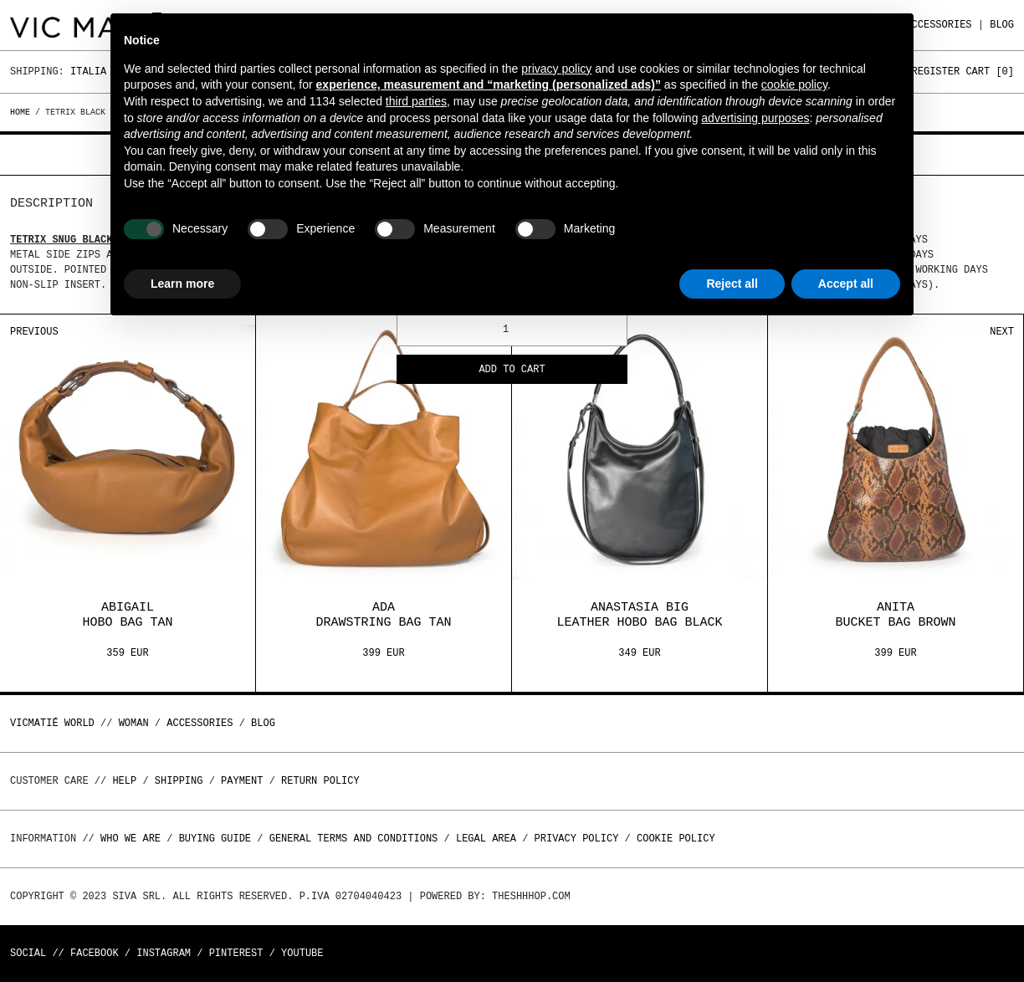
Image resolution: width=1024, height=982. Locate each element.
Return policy (320, 781)
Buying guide (215, 838)
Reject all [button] (731, 283)
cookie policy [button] (794, 84)
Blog (1002, 25)
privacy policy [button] (556, 68)
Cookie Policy (676, 838)
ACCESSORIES (938, 25)
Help (124, 781)
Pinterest (236, 953)
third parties (416, 101)
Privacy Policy (577, 838)
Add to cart (512, 370)
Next (1002, 332)
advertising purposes (755, 118)
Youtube (302, 953)
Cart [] (989, 71)
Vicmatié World (52, 723)
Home (22, 112)
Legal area (486, 838)
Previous (34, 332)
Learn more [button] (182, 283)
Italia (88, 71)
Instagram (163, 953)
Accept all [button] (845, 283)
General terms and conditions (353, 838)
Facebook (94, 953)
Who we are (130, 838)
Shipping (179, 781)
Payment (242, 781)
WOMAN (134, 723)
